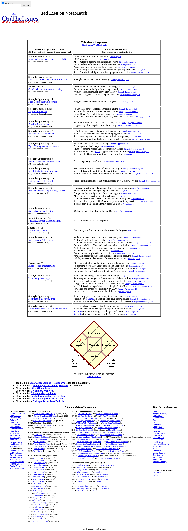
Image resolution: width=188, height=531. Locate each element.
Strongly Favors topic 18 (142, 286)
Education (157, 424)
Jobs (155, 448)
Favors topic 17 (142, 268)
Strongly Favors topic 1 (130, 64)
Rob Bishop (37, 516)
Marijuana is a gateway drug (41, 299)
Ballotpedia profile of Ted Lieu (49, 401)
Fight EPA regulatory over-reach (43, 146)
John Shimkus (38, 474)
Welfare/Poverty (159, 462)
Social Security (159, 453)
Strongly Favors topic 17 (137, 271)
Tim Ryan (82, 491)
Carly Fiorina (15, 416)
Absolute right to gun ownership (43, 171)
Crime (155, 420)
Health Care (158, 442)
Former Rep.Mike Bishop (109, 439)
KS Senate (104, 474)
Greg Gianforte (83, 486)
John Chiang (15, 437)
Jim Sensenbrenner (40, 521)
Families (156, 431)
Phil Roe (36, 500)
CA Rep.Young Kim (107, 416)
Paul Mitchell (39, 484)
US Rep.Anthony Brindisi (88, 451)
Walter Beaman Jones (41, 444)
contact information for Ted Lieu (48, 396)
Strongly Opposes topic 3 (130, 95)
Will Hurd (38, 512)
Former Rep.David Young (108, 428)
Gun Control (158, 440)
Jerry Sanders (16, 435)
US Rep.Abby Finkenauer (86, 423)
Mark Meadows (40, 446)
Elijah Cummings (41, 439)
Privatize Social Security (39, 124)
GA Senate (102, 470)
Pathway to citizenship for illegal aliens (46, 190)
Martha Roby (38, 458)
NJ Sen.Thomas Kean (113, 444)
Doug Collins (82, 470)
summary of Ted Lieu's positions (50, 385)
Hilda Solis (14, 431)
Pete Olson (38, 509)
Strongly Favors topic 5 (145, 117)
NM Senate (104, 488)
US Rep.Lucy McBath (85, 421)
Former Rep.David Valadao (107, 413)
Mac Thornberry (40, 505)
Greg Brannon (16, 455)
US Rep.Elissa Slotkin (85, 439)
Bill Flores (38, 507)
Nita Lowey (38, 495)
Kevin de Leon (16, 459)
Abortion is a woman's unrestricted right (47, 59)
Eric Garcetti (15, 424)
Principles (157, 451)
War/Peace (157, 459)
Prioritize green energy (39, 278)
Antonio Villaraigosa (18, 413)
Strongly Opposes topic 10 (142, 174)
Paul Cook (81, 467)
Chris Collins (39, 442)
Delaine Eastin (16, 420)
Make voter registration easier (42, 240)
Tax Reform (158, 455)
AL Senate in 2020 (106, 465)
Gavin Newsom (16, 429)
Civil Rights (157, 416)
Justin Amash (82, 484)
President (98, 472)
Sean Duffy (37, 451)
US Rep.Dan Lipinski (84, 430)
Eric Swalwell (15, 427)
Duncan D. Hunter (41, 437)
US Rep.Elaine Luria (85, 458)
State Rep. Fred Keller (42, 425)
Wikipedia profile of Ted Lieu (48, 398)
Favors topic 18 (125, 291)
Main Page (157, 472)
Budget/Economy (160, 413)
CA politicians (157, 476)
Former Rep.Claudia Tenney (114, 451)
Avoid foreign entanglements (41, 265)
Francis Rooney (40, 463)
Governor (100, 477)
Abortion (156, 411)
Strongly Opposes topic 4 (128, 102)
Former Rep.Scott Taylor (108, 458)
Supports (78, 311)
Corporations (158, 418)
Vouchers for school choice (41, 133)
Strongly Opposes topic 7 (141, 139)
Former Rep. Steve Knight (44, 413)
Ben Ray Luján (83, 488)
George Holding (39, 486)
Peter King (37, 491)
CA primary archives (42, 391)
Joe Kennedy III (83, 479)
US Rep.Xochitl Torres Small (88, 446)
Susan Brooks (38, 479)
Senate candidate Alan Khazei (89, 437)
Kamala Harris (16, 442)
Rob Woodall (38, 467)
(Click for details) (94, 376)
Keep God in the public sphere (42, 102)
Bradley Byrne (82, 465)
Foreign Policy (159, 433)
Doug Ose (14, 422)
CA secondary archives (43, 393)
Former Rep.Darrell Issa (87, 418)
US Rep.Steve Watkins (85, 435)
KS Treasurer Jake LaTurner (111, 435)
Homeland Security (161, 444)
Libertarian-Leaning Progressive (47, 383)
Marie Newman (114, 430)
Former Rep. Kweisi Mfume (45, 416)
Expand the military (37, 230)
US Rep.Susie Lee (84, 449)
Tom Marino (39, 449)
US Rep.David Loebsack (85, 425)
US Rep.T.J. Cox (84, 413)
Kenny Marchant (40, 514)
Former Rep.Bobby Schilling (112, 425)
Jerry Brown (15, 433)
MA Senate (105, 479)
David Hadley (15, 418)
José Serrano (39, 493)
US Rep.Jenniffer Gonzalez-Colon (90, 453)
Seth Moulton (82, 481)
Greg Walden (38, 498)
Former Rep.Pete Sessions (88, 456)
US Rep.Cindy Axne (84, 428)
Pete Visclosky (38, 477)
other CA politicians (41, 388)
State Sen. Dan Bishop (42, 421)
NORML (90, 299)
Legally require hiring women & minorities (48, 79)
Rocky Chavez (16, 466)
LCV (97, 151)
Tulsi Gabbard (81, 472)
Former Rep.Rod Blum (111, 423)
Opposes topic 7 (137, 136)
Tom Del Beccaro (17, 468)
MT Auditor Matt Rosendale (117, 442)
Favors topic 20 (132, 311)
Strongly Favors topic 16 (141, 245)
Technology (158, 457)
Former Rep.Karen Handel (110, 421)
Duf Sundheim (16, 453)
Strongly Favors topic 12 (146, 201)
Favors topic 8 (128, 154)
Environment (158, 429)
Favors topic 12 (129, 204)
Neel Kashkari (16, 444)
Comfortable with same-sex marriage (45, 89)
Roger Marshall (83, 474)
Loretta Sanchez (17, 462)
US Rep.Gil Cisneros (86, 416)
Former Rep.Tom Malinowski (88, 444)
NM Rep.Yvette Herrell (115, 446)
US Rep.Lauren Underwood (88, 432)
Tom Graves (39, 470)
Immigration (158, 446)
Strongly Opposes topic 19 (140, 299)
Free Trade (157, 435)
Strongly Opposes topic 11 (149, 181)
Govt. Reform (158, 437)
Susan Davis (39, 460)
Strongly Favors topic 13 (124, 211)
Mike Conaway (40, 502)
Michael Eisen (16, 464)
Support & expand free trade (41, 211)
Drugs (155, 422)
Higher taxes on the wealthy (41, 181)
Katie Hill (38, 435)
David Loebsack (39, 472)
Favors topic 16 (133, 248)
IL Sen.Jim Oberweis (112, 432)
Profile (155, 474)
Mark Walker (38, 488)
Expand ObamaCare (37, 111)
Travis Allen (15, 446)
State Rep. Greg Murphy (43, 418)
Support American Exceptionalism (44, 220)
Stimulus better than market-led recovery (47, 308)
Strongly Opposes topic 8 (139, 152)
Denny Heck (39, 519)
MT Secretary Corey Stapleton (89, 442)
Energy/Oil (157, 427)
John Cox (14, 440)
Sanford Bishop (39, 465)
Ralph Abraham (39, 481)
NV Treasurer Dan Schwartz (107, 449)
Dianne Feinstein (17, 451)
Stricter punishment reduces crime (44, 161)
